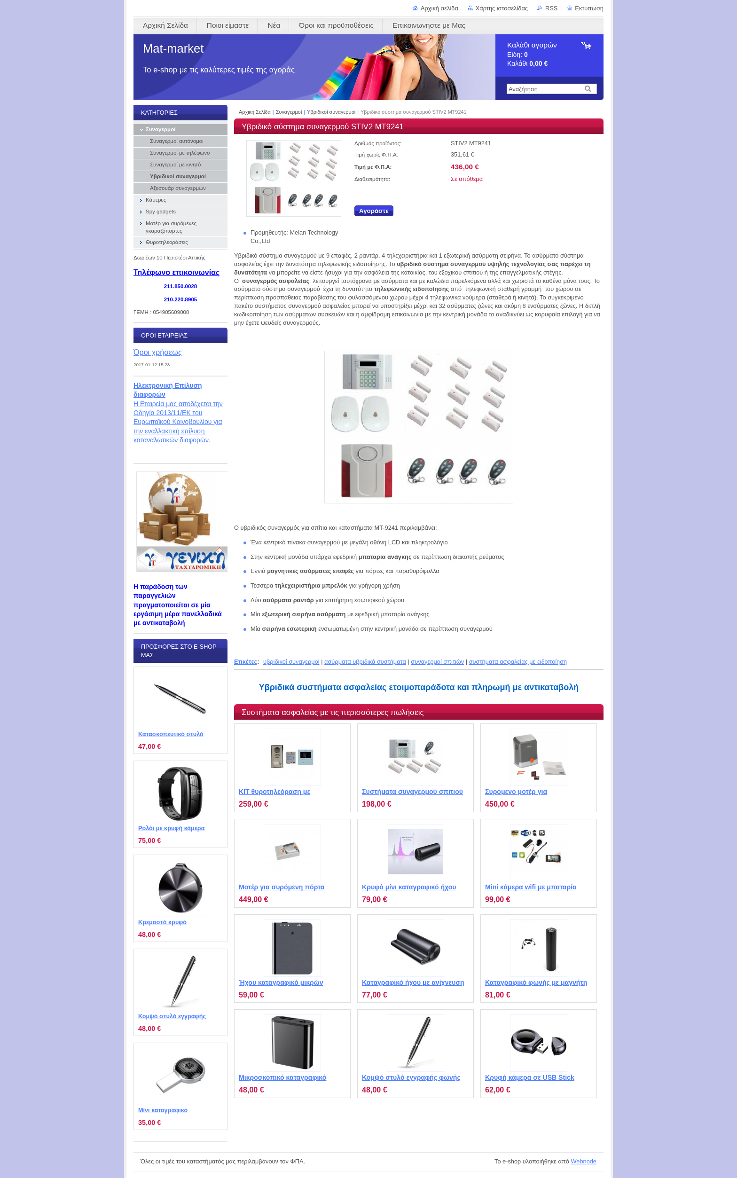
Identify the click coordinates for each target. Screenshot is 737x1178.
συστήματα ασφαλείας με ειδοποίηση (518, 661)
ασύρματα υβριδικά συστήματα (365, 661)
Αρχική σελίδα (439, 8)
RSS (551, 8)
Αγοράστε (374, 210)
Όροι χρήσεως (157, 352)
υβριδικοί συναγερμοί (291, 661)
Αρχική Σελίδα (255, 112)
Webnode (583, 1161)
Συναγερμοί (289, 112)
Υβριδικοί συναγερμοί (331, 112)
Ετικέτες (245, 661)
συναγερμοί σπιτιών (437, 661)
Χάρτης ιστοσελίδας (502, 8)
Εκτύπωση (589, 8)
